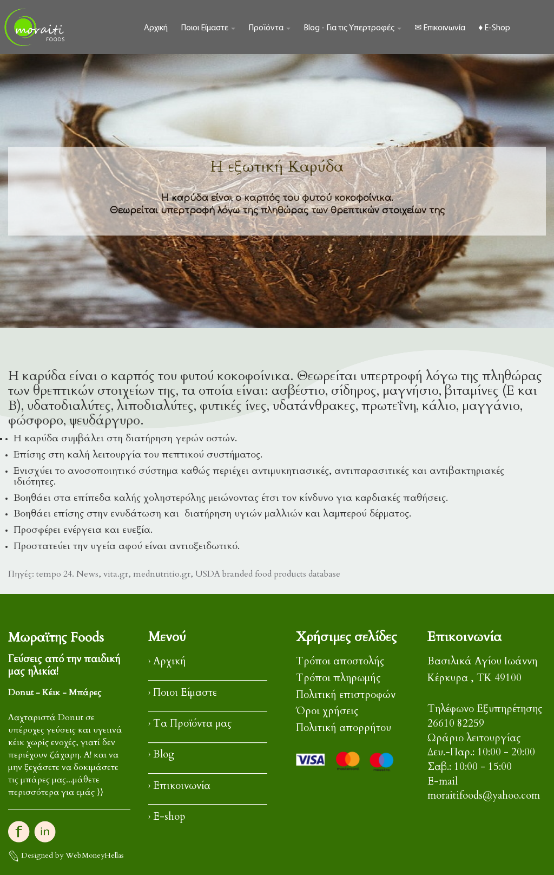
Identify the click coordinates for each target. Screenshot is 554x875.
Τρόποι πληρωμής (338, 678)
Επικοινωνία (181, 786)
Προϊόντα (269, 28)
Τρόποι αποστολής (340, 661)
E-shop (169, 817)
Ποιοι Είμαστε (208, 28)
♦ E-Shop (494, 28)
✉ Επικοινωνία (439, 28)
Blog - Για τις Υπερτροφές (352, 28)
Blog (163, 754)
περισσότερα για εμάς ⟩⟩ (55, 792)
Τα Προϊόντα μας (192, 723)
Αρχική (156, 28)
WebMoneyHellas (94, 855)
